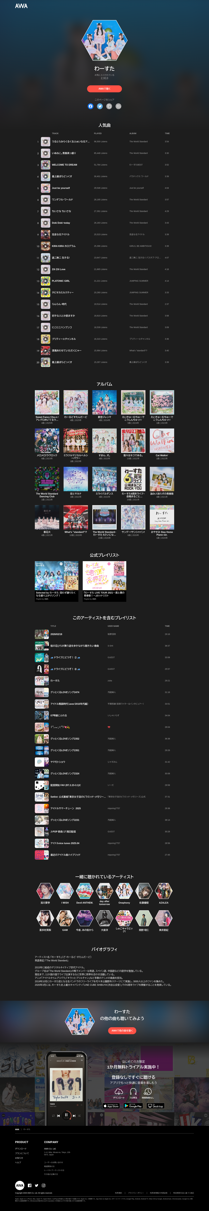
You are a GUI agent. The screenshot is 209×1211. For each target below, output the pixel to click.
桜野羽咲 (112, 634)
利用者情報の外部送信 (158, 1193)
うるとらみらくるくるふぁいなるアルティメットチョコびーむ (82, 141)
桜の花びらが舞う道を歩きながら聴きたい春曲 (75, 646)
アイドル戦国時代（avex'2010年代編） (69, 704)
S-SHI (110, 646)
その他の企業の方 (51, 1174)
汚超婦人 (112, 692)
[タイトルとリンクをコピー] (109, 106)
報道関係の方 (49, 1166)
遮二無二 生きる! (61, 257)
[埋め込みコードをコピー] (118, 106)
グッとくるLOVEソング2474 (65, 692)
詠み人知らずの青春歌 (162, 493)
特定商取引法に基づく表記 (183, 1193)
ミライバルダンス (104, 493)
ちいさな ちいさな (61, 211)
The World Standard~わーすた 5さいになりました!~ (104, 535)
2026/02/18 (56, 634)
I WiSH (65, 903)
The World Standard (138, 141)
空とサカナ (75, 493)
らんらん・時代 (59, 304)
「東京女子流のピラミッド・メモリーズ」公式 (127, 797)
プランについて (22, 1153)
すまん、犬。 (104, 455)
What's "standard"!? (138, 350)
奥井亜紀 (163, 930)
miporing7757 (114, 808)
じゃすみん (112, 762)
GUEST (111, 657)
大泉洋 (104, 930)
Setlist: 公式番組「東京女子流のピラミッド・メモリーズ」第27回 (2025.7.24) (89, 797)
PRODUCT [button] (21, 1142)
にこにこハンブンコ (62, 327)
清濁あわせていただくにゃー (66, 350)
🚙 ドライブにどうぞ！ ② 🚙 (65, 657)
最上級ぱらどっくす (62, 176)
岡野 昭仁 (144, 930)
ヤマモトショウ (58, 762)
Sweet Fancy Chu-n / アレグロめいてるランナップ (47, 420)
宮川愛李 (45, 903)
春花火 (47, 532)
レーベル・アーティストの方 (54, 1170)
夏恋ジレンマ (104, 417)
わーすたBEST (136, 165)
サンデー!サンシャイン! (133, 532)
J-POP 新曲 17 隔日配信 (63, 831)
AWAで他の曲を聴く (122, 1030)
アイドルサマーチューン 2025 (66, 808)
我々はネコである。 (133, 455)
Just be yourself (61, 188)
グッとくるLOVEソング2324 (65, 773)
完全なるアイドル (61, 234)
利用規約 (118, 1193)
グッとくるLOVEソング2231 (65, 820)
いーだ (111, 785)
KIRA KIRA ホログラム (63, 246)
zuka (110, 680)
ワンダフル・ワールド (62, 199)
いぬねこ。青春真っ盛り (64, 153)
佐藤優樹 (144, 903)
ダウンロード (20, 1149)
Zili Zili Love (58, 269)
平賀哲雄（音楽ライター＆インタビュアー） (126, 704)
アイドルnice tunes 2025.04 (65, 843)
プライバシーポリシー (136, 1193)
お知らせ (19, 1158)
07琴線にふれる (59, 715)
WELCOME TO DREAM (64, 165)
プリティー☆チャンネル (64, 339)
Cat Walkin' (162, 455)
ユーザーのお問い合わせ (53, 1163)
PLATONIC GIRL (61, 281)
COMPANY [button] (51, 1142)
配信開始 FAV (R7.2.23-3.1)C (66, 785)
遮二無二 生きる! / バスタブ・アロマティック (148, 257)
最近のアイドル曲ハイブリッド (65, 855)
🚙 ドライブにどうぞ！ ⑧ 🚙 (65, 669)
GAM (65, 930)
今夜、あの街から (85, 930)
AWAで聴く (104, 89)
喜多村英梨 (45, 930)
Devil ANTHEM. (84, 903)
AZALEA (164, 903)
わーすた (55, 680)
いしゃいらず (113, 715)
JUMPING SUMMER (138, 281)
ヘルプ (18, 1162)
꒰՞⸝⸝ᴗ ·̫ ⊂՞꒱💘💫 (60, 727)
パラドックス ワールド (139, 176)
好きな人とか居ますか (63, 316)
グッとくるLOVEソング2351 (65, 750)
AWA (46, 599)
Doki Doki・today (61, 223)
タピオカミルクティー (63, 292)
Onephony (124, 903)
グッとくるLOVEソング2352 (65, 739)
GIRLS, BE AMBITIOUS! (140, 246)
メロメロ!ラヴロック (47, 455)
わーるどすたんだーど (75, 417)
